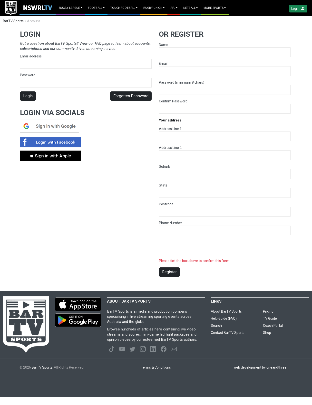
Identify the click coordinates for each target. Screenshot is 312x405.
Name (163, 45)
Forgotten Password (130, 96)
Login (298, 8)
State (163, 185)
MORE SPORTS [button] (214, 8)
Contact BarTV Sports (227, 333)
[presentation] (196, 248)
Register (169, 272)
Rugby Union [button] (152, 8)
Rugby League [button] (69, 8)
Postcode (166, 204)
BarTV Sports (13, 21)
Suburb (164, 166)
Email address (86, 61)
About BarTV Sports (226, 311)
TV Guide (270, 318)
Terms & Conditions (156, 367)
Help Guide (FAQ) (224, 318)
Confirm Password (173, 101)
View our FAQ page (94, 43)
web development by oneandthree (260, 367)
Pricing (268, 311)
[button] (50, 156)
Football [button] (95, 8)
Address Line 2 (170, 148)
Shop (267, 333)
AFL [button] (172, 8)
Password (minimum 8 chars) (181, 82)
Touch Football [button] (122, 8)
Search (216, 326)
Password (86, 80)
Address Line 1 (170, 129)
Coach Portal (273, 326)
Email (163, 64)
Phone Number (170, 223)
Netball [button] (189, 8)
